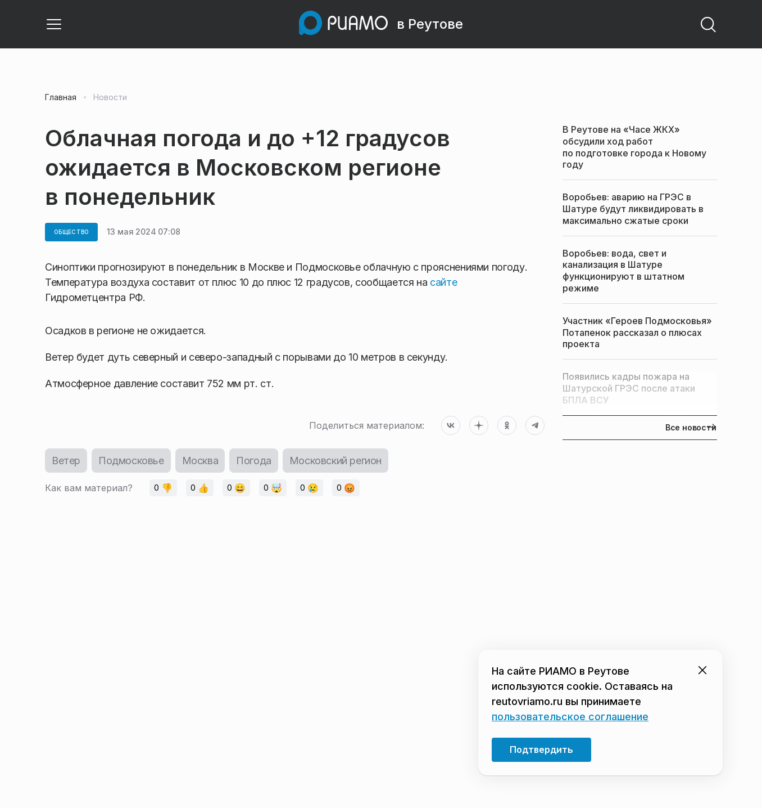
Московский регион (335, 460)
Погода (253, 460)
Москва (200, 460)
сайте (443, 282)
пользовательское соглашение (570, 716)
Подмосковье (131, 460)
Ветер (66, 460)
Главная (60, 97)
